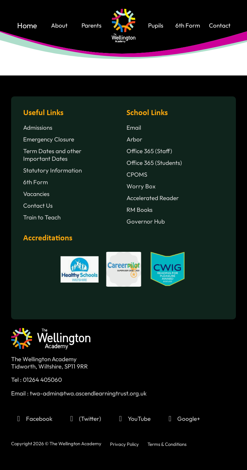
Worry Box (141, 186)
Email (134, 127)
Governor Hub (146, 221)
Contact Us (38, 205)
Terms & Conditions (166, 444)
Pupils (155, 25)
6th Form (187, 25)
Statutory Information (52, 170)
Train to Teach (42, 217)
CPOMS (137, 174)
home (27, 25)
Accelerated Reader (153, 198)
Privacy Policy (124, 444)
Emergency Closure (48, 139)
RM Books (140, 209)
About (59, 25)
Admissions (37, 127)
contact (220, 25)
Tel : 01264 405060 (36, 379)
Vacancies (36, 194)
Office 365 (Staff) (149, 151)
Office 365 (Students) (154, 162)
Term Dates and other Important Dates (52, 154)
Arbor (134, 139)
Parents (91, 25)
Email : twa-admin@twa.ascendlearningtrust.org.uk (78, 393)
